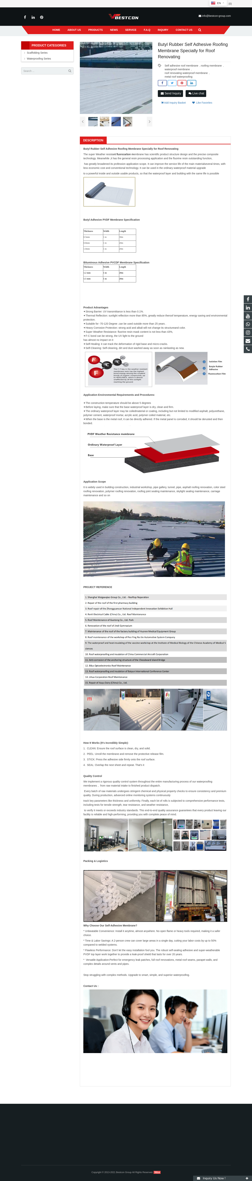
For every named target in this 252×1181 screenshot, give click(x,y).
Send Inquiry (171, 108)
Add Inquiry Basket (173, 117)
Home (57, 42)
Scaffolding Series (37, 67)
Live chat (196, 108)
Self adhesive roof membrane (181, 80)
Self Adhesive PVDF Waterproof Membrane (127, 42)
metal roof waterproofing (178, 91)
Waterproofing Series (89, 42)
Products (69, 42)
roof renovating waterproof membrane (186, 88)
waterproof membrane (177, 84)
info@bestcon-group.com (216, 15)
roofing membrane (211, 80)
